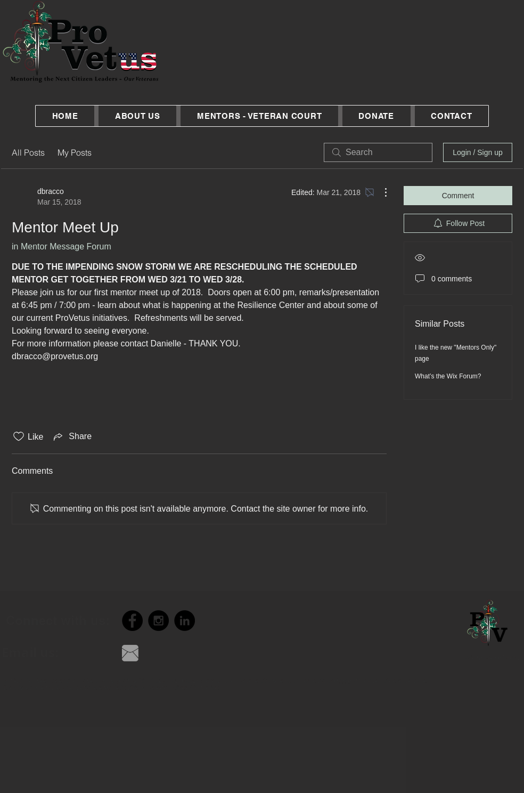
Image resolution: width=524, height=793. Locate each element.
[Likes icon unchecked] (19, 436)
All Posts (28, 152)
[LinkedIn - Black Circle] (184, 620)
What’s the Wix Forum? (448, 376)
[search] (378, 152)
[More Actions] (380, 192)
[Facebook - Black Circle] (132, 620)
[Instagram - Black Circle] (158, 620)
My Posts (75, 152)
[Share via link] (72, 436)
